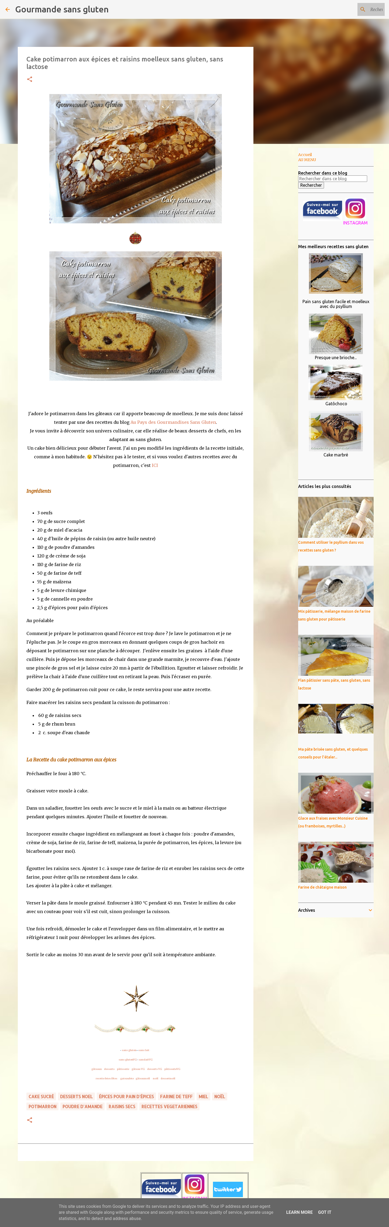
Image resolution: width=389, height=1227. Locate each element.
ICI (155, 465)
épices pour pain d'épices (126, 1096)
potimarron (42, 1106)
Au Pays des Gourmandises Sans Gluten (173, 422)
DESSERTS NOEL (76, 1096)
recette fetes (103, 1078)
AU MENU (307, 159)
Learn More (299, 1212)
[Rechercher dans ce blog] (356, 9)
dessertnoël (168, 1078)
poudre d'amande (82, 1106)
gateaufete (127, 1078)
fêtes (114, 1078)
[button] (29, 79)
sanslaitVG (146, 1059)
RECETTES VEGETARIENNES (169, 1106)
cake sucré (41, 1096)
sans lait (144, 1050)
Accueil (305, 154)
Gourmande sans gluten (62, 9)
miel (203, 1096)
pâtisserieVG (172, 1068)
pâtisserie (123, 1068)
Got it (324, 1212)
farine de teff (176, 1096)
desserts (109, 1068)
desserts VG (154, 1068)
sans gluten (129, 1050)
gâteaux (96, 1068)
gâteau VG (138, 1068)
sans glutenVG (128, 1059)
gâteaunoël (143, 1078)
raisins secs (122, 1106)
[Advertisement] (281, 233)
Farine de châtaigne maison (322, 887)
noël (155, 1078)
